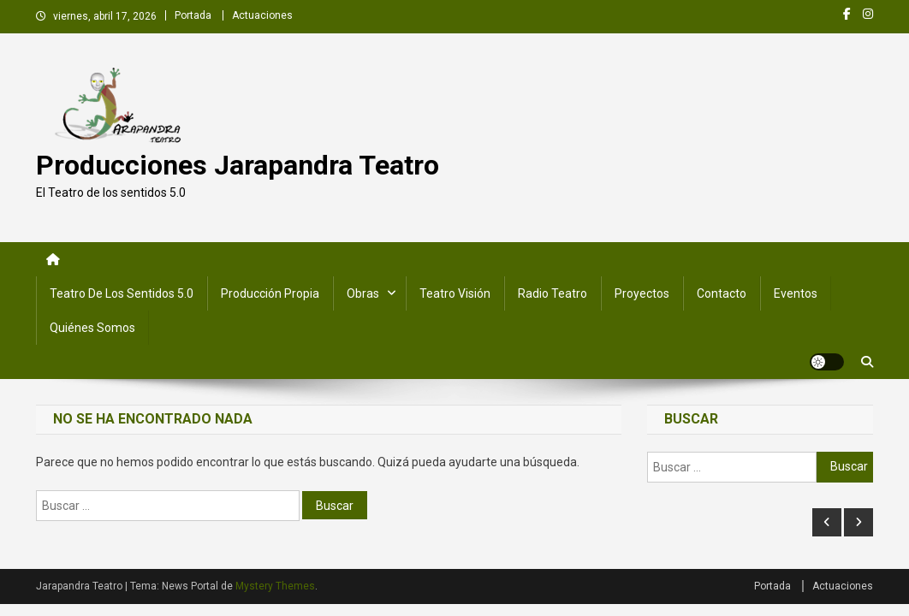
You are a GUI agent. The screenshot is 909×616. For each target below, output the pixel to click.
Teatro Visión (454, 293)
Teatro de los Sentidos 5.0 (121, 293)
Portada (193, 15)
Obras (363, 293)
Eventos (795, 293)
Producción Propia (270, 293)
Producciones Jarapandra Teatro (237, 165)
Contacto (721, 293)
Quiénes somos (92, 328)
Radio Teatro (552, 293)
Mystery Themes (275, 586)
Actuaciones (262, 15)
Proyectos (642, 293)
